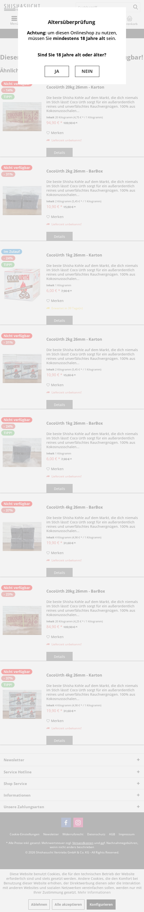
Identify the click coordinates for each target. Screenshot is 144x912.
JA (57, 71)
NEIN (87, 71)
